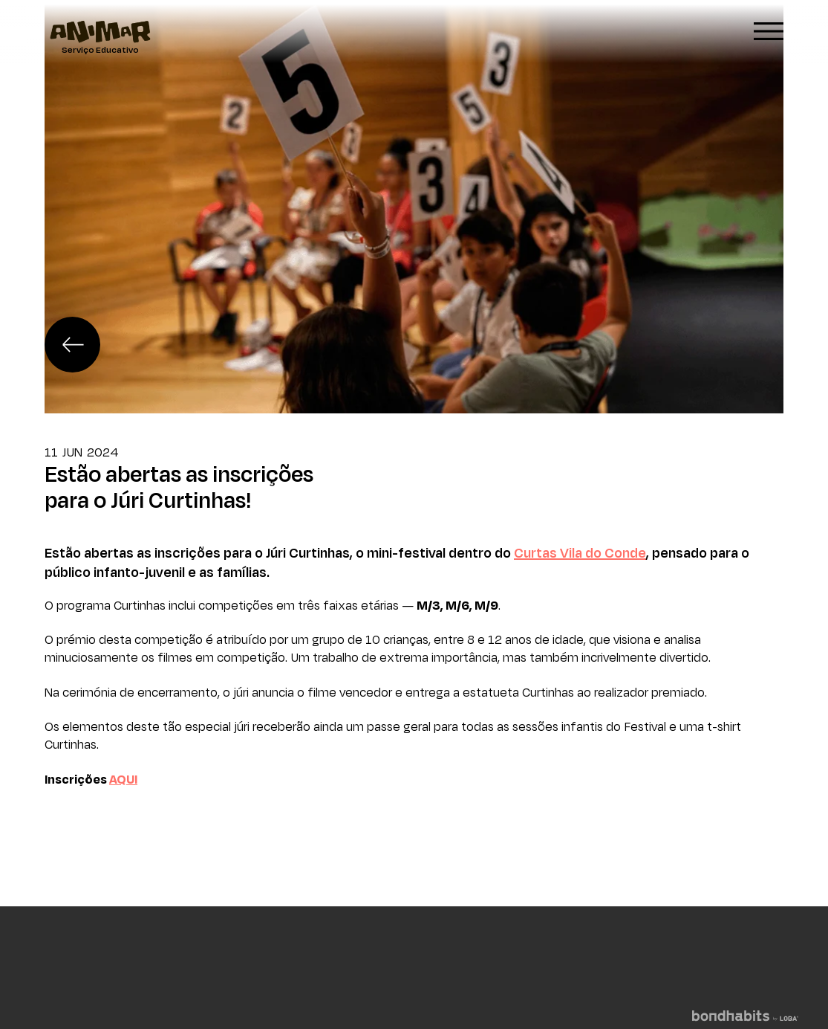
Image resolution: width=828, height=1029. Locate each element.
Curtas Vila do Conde (580, 552)
